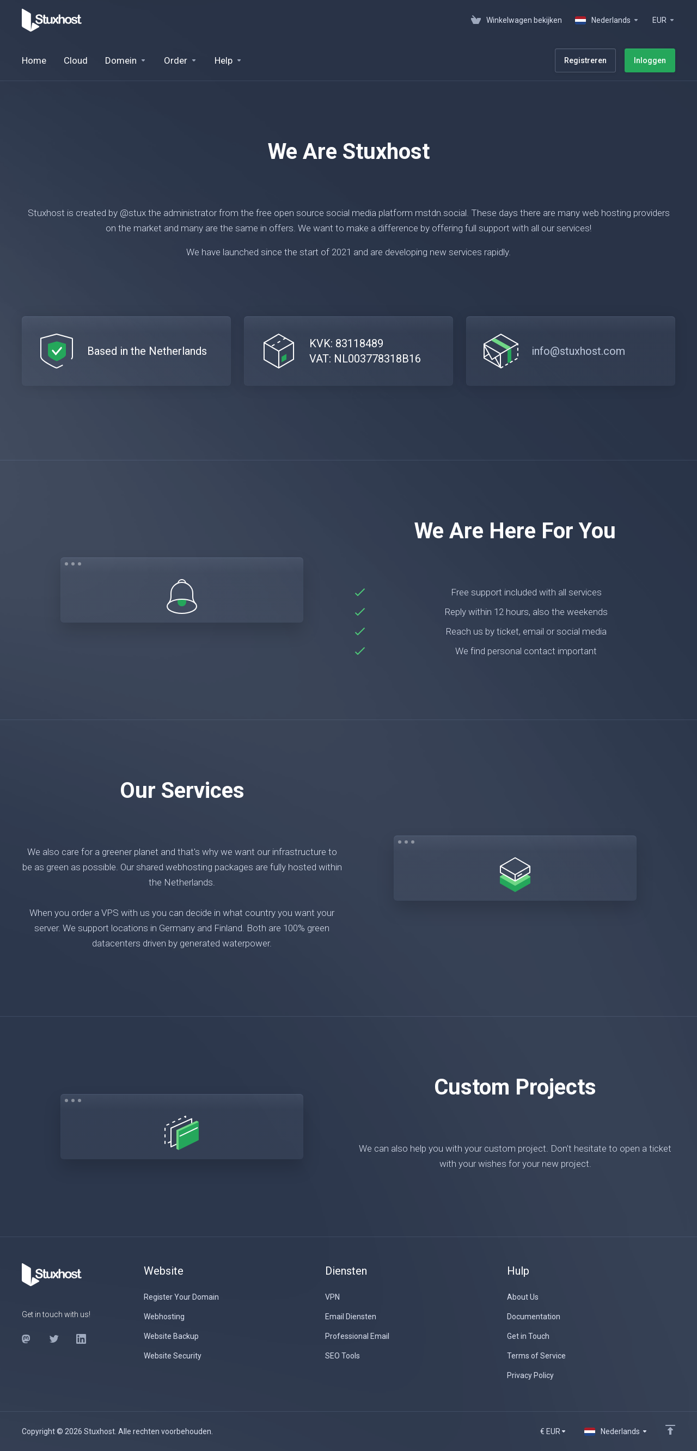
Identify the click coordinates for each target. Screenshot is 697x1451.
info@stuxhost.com (578, 351)
